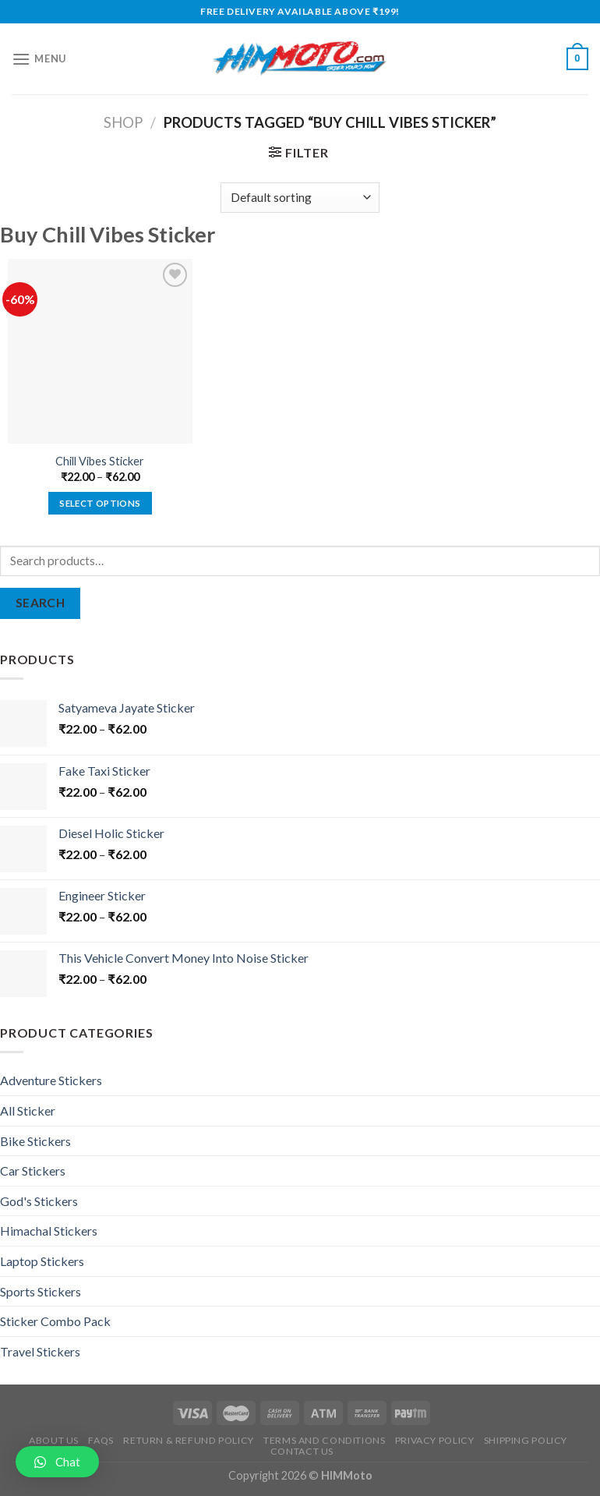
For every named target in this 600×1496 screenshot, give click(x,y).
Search (40, 603)
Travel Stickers (40, 1351)
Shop (123, 122)
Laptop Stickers (42, 1261)
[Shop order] (300, 197)
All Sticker (27, 1110)
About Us (54, 1440)
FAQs (100, 1440)
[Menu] (39, 59)
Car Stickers (32, 1170)
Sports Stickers (40, 1291)
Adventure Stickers (51, 1080)
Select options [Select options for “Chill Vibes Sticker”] (99, 503)
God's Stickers (39, 1201)
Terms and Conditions (324, 1440)
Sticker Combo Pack (55, 1321)
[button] (57, 1461)
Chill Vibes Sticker (99, 461)
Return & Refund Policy (188, 1440)
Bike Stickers (35, 1140)
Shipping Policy (525, 1440)
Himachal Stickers (48, 1230)
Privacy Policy (435, 1440)
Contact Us (302, 1451)
